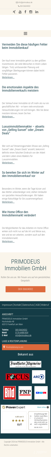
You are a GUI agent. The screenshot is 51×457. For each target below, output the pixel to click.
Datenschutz (28, 304)
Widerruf (45, 304)
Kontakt (17, 304)
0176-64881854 (21, 332)
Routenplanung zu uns (13, 347)
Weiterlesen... (8, 77)
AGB (38, 304)
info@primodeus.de (25, 2)
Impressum (7, 304)
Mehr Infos (43, 407)
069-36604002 (24, 6)
